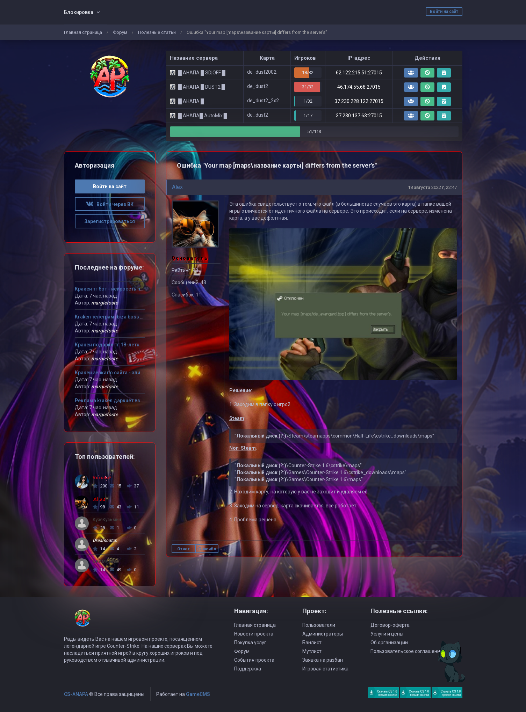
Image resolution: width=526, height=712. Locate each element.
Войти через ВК (110, 204)
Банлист (312, 642)
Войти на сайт (444, 11)
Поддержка (247, 668)
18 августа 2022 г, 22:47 (432, 187)
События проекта (254, 660)
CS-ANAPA (76, 694)
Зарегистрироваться (109, 221)
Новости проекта (253, 634)
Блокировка (78, 12)
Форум (120, 32)
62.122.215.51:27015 (359, 72)
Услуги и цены (386, 634)
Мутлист (312, 651)
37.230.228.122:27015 (358, 101)
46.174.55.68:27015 (359, 87)
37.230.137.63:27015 (359, 115)
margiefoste (104, 303)
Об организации (389, 642)
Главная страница (83, 32)
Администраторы (322, 634)
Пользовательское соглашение (406, 651)
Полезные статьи (157, 32)
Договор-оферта (390, 625)
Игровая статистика (325, 668)
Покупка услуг (250, 642)
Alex (177, 187)
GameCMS (198, 694)
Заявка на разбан (322, 660)
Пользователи (318, 625)
